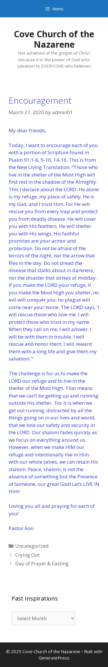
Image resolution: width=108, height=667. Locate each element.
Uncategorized (32, 545)
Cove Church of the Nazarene (54, 39)
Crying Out (27, 554)
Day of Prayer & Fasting (42, 563)
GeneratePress (54, 658)
